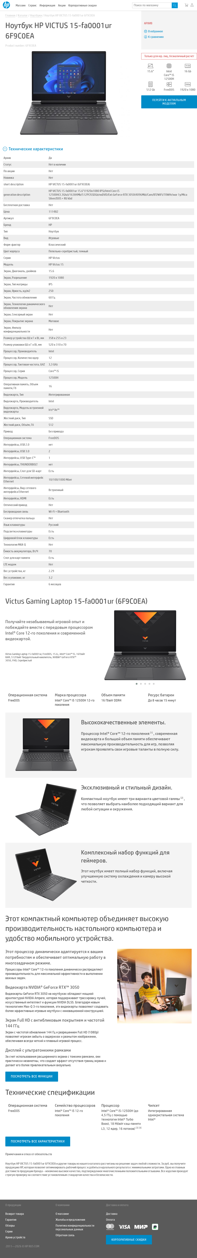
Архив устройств (15, 1237)
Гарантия (10, 1220)
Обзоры (10, 1225)
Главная (10, 15)
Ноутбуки (36, 15)
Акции (62, 5)
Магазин (20, 5)
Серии (8, 1231)
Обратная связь (65, 1235)
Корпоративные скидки (82, 5)
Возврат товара (14, 1214)
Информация (47, 5)
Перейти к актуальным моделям (169, 101)
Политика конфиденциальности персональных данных (75, 1227)
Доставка (111, 1214)
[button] (136, 684)
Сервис (32, 5)
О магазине (62, 1214)
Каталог (23, 15)
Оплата (110, 1220)
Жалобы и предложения (70, 1220)
